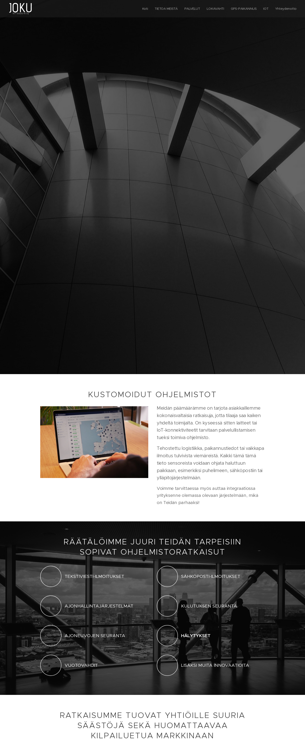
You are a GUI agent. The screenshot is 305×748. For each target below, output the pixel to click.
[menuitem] (142, 8)
